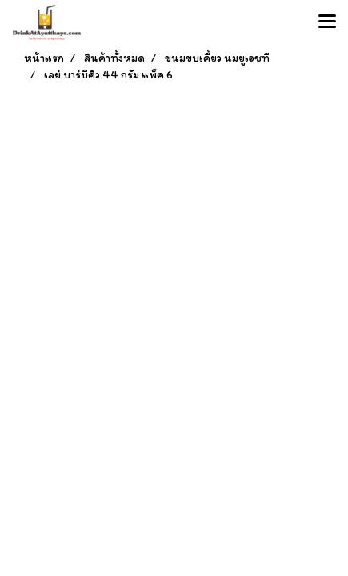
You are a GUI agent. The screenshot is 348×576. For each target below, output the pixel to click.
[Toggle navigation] (327, 22)
